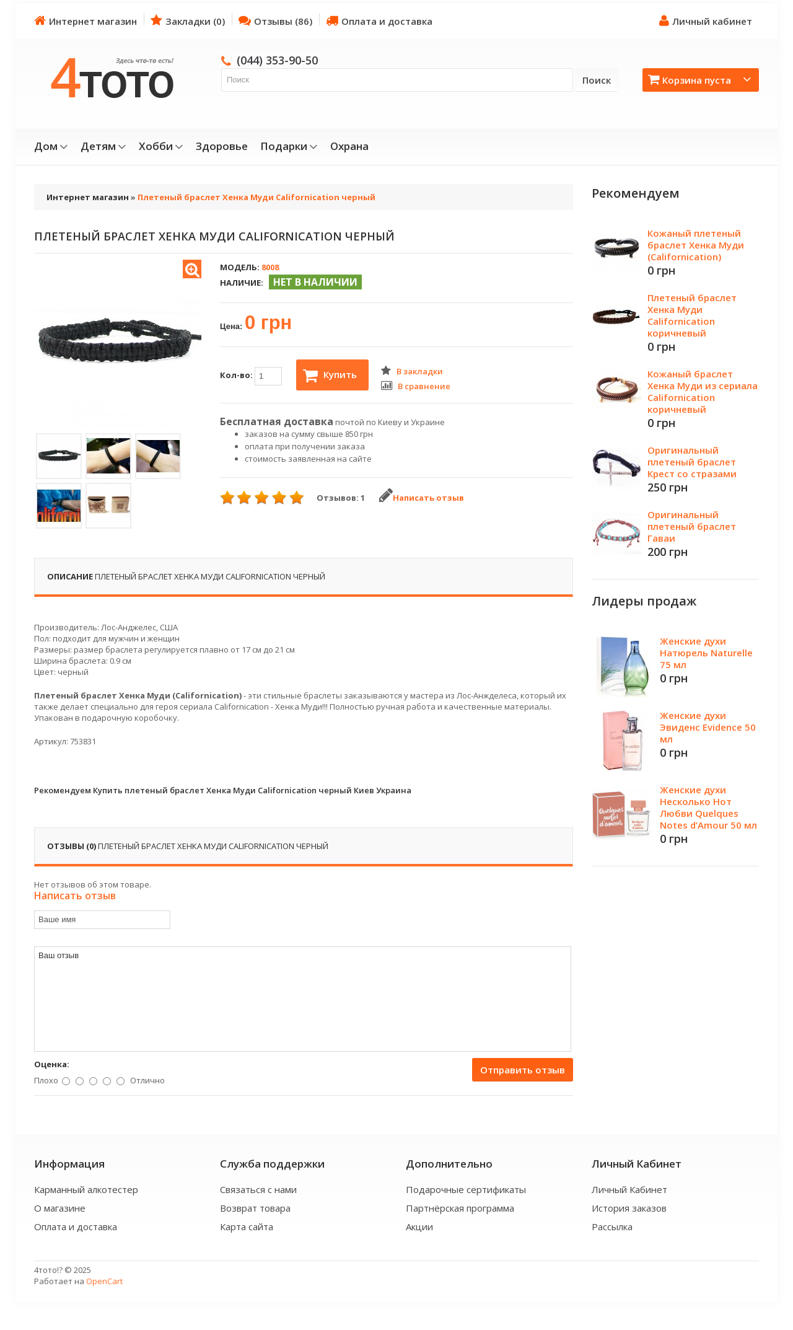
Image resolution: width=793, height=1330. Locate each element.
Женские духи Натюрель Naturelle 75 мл (706, 653)
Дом (51, 146)
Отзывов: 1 (341, 497)
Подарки (289, 146)
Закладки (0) (188, 20)
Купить (330, 376)
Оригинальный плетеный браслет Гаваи (691, 526)
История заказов (629, 1208)
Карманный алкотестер (86, 1189)
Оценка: (51, 1064)
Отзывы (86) (275, 20)
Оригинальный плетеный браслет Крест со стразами (692, 462)
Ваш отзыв (302, 999)
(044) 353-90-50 (277, 60)
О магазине (59, 1208)
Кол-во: (251, 376)
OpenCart (104, 1281)
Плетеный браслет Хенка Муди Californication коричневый (692, 315)
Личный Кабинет (629, 1189)
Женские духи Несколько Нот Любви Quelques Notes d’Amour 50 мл (708, 807)
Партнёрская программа (460, 1208)
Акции (419, 1226)
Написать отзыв (421, 497)
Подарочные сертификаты (466, 1189)
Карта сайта (246, 1226)
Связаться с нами (258, 1189)
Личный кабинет (705, 20)
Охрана (349, 146)
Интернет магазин (85, 20)
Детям (103, 146)
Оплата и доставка (379, 20)
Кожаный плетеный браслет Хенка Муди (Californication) (695, 245)
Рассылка (612, 1226)
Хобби (161, 146)
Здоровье (222, 146)
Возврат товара (255, 1208)
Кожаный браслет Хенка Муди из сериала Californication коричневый (702, 391)
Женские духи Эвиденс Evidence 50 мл (708, 727)
